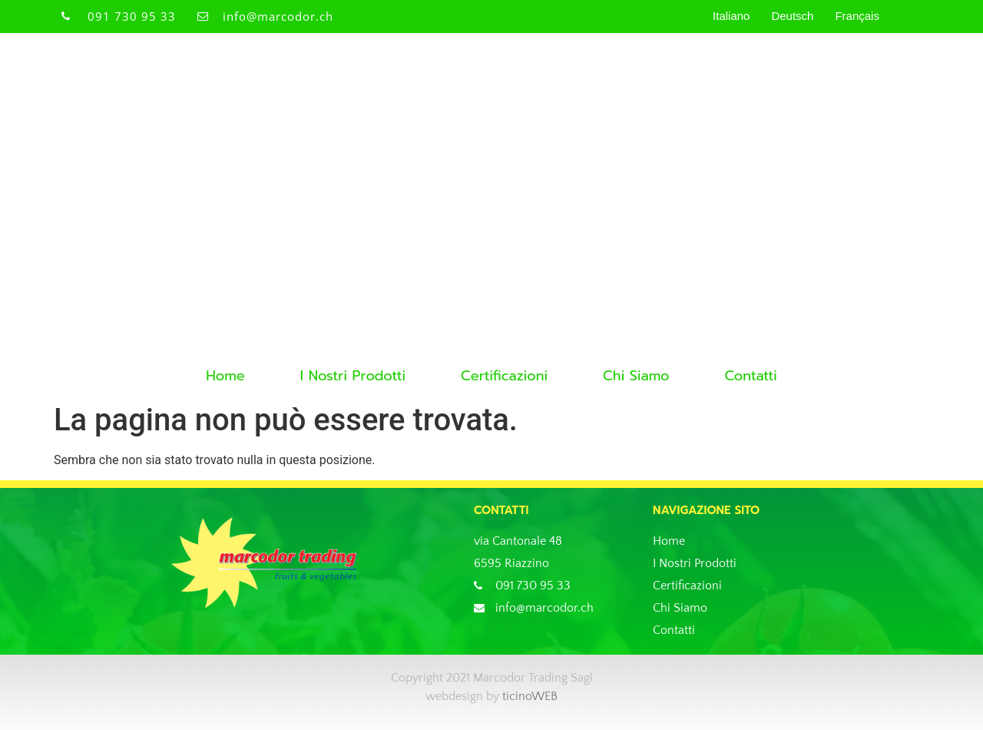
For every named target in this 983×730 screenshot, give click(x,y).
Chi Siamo (636, 376)
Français (857, 15)
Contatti (750, 376)
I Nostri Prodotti (352, 376)
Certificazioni (504, 376)
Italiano (731, 15)
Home (225, 376)
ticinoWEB (530, 696)
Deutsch (792, 15)
